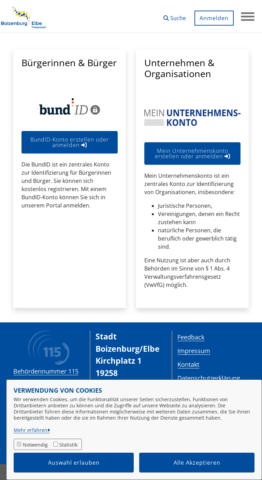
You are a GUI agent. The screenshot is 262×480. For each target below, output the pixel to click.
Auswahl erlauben (74, 462)
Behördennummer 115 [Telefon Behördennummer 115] (45, 371)
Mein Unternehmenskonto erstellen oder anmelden (192, 153)
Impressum (193, 351)
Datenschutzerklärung (208, 378)
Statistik (68, 444)
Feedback (190, 337)
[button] (174, 15)
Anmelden (214, 18)
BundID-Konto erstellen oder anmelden (69, 142)
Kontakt (188, 364)
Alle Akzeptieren (197, 462)
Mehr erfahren (30, 430)
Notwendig (35, 444)
